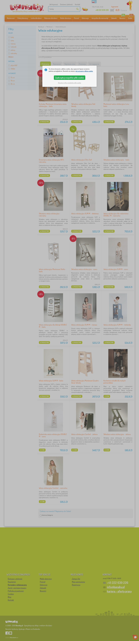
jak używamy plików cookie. (84, 71)
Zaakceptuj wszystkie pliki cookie (69, 77)
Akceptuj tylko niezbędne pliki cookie (69, 83)
